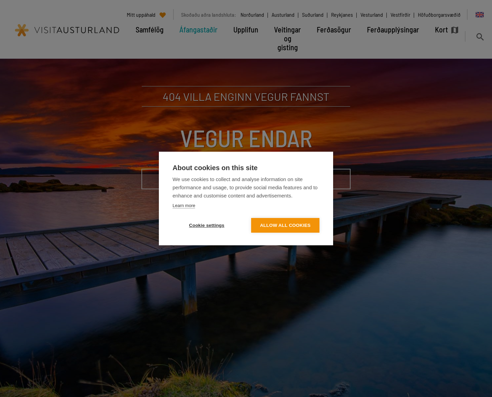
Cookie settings (206, 225)
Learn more (184, 205)
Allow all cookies (285, 225)
